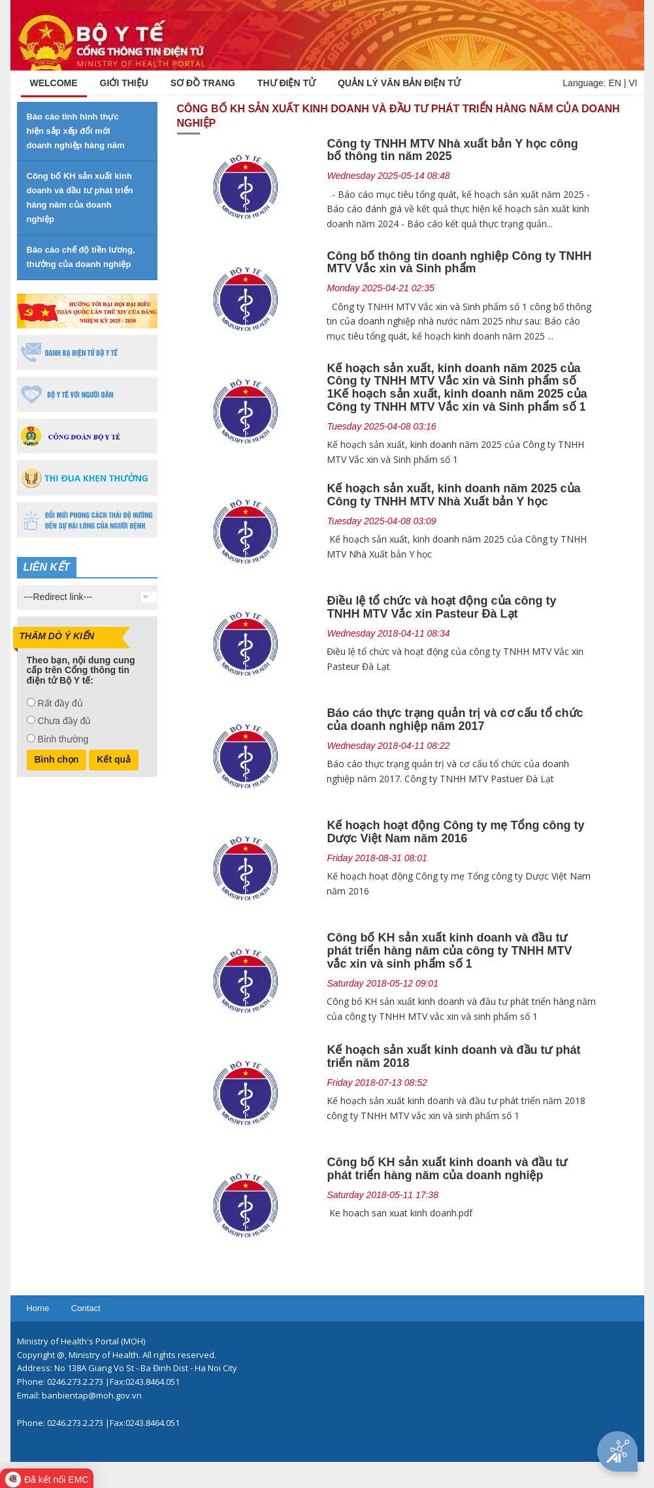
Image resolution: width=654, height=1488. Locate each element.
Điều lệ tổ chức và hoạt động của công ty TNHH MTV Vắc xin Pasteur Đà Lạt (441, 607)
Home (38, 1308)
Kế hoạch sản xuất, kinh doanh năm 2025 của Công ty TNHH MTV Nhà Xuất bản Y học (453, 495)
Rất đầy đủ (59, 703)
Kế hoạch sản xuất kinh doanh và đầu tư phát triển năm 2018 (453, 1056)
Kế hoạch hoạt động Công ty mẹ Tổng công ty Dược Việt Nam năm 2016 (455, 832)
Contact (86, 1308)
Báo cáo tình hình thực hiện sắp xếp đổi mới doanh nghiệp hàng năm (76, 131)
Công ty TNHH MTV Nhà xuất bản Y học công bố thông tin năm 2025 (452, 150)
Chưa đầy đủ (64, 721)
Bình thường (62, 739)
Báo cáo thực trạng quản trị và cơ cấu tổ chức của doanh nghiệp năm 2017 (455, 719)
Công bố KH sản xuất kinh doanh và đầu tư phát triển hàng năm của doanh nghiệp (447, 1169)
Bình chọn (57, 759)
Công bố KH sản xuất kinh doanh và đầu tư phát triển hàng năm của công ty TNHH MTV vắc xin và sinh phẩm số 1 (449, 950)
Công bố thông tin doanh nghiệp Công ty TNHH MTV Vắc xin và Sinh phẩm (459, 262)
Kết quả (114, 759)
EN (614, 83)
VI (633, 83)
